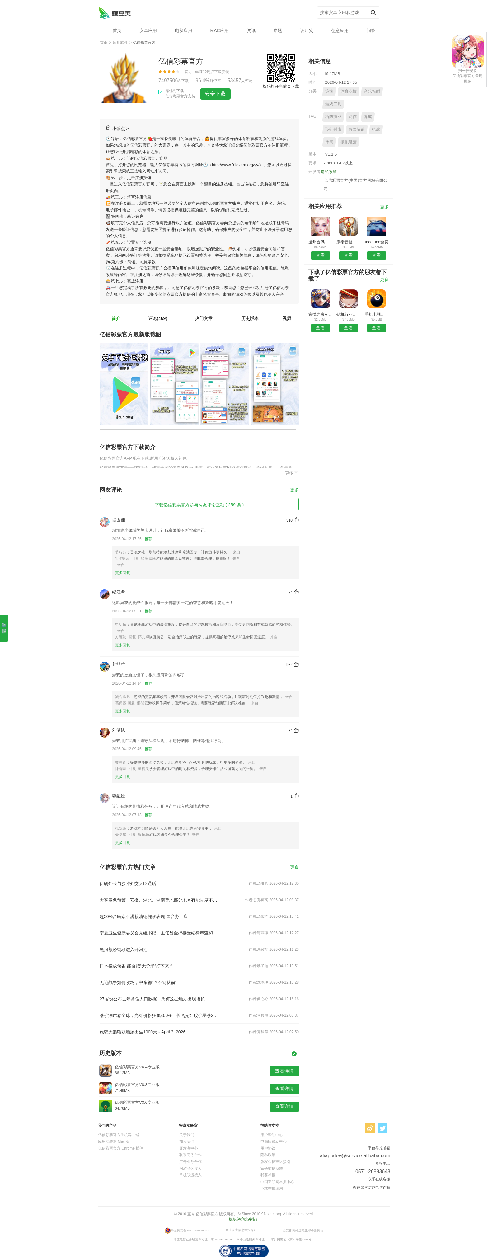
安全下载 (215, 93)
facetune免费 (376, 242)
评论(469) (157, 318)
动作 (353, 116)
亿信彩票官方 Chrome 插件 (120, 1148)
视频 (287, 318)
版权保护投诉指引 (275, 1161)
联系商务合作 (190, 1155)
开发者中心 (188, 1148)
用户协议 (267, 1148)
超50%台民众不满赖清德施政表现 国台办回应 (144, 916)
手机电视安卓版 (377, 314)
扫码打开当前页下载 (281, 86)
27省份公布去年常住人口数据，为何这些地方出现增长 (152, 998)
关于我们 (186, 1135)
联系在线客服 (379, 1179)
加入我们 (186, 1141)
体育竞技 (348, 91)
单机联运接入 (190, 1175)
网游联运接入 (190, 1168)
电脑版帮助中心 (273, 1141)
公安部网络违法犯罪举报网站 (303, 1230)
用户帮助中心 (271, 1135)
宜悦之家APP (320, 314)
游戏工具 (333, 104)
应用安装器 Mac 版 (113, 1141)
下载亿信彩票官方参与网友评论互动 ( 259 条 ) (199, 504)
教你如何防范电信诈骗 (371, 1187)
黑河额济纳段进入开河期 (124, 949)
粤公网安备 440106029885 (189, 1230)
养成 (368, 116)
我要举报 (267, 1175)
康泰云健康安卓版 (348, 242)
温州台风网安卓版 (320, 242)
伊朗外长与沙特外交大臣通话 (128, 883)
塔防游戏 (333, 116)
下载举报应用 (271, 1188)
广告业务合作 (190, 1161)
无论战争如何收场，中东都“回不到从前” (138, 982)
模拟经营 (348, 142)
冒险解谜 (357, 129)
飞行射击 (333, 129)
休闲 (329, 142)
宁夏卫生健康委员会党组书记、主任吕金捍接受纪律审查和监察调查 (159, 932)
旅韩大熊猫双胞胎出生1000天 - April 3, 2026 (142, 1031)
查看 (320, 255)
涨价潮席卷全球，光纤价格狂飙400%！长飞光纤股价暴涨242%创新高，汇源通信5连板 (159, 1015)
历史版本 (250, 318)
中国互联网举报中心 (277, 1182)
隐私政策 (329, 171)
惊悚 (329, 91)
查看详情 (284, 1070)
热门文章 (204, 318)
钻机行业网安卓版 (348, 314)
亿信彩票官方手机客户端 (118, 1135)
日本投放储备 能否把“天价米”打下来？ (136, 965)
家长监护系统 (271, 1168)
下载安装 (221, 72)
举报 (4, 628)
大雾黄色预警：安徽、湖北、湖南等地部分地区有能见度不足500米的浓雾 (159, 899)
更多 (292, 472)
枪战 (376, 129)
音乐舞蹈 (372, 91)
